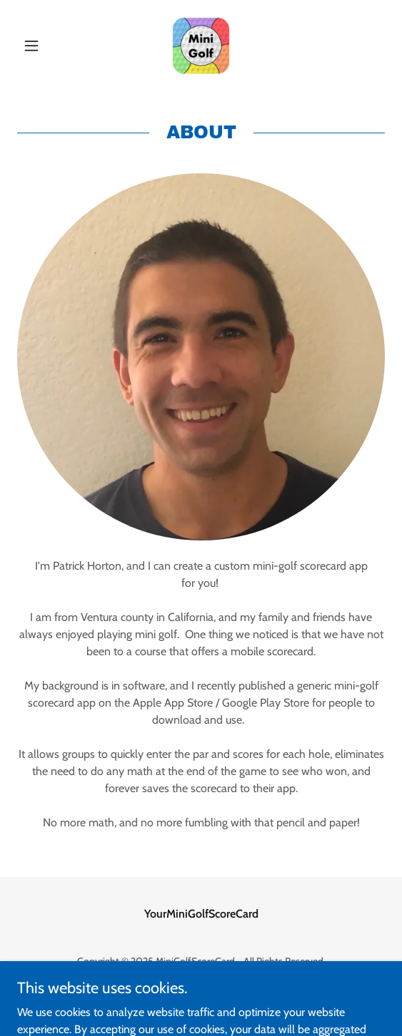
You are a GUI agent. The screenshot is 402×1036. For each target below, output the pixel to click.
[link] (201, 45)
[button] (44, 45)
